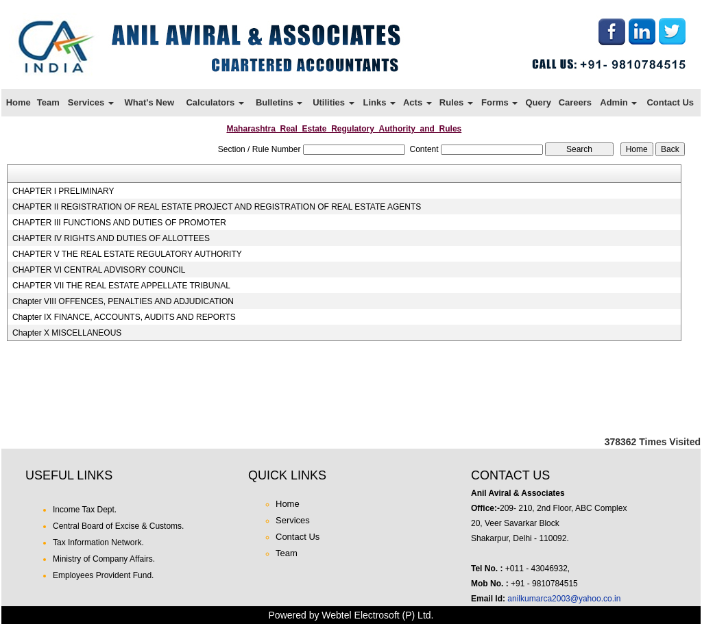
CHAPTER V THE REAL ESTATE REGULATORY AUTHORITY (127, 254)
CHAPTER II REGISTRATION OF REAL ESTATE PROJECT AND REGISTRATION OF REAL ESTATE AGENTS (216, 207)
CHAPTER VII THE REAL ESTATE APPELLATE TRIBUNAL (121, 285)
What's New (149, 102)
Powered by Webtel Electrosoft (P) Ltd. (351, 615)
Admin (618, 102)
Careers (575, 102)
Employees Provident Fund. (103, 575)
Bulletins (279, 102)
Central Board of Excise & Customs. (118, 526)
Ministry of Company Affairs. (104, 559)
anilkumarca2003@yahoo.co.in (563, 598)
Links (379, 102)
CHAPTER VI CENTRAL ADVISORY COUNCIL (99, 270)
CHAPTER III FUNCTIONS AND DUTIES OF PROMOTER (119, 222)
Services (91, 102)
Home (18, 102)
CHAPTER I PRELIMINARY (63, 191)
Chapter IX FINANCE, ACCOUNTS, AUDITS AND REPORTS (124, 317)
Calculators (214, 102)
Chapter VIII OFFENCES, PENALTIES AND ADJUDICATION (123, 301)
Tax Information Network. (98, 542)
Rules (456, 102)
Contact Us (670, 102)
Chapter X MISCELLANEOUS (66, 333)
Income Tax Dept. (85, 509)
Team (48, 102)
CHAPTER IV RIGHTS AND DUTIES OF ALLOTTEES (111, 238)
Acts (417, 102)
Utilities (333, 102)
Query (538, 102)
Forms (499, 102)
